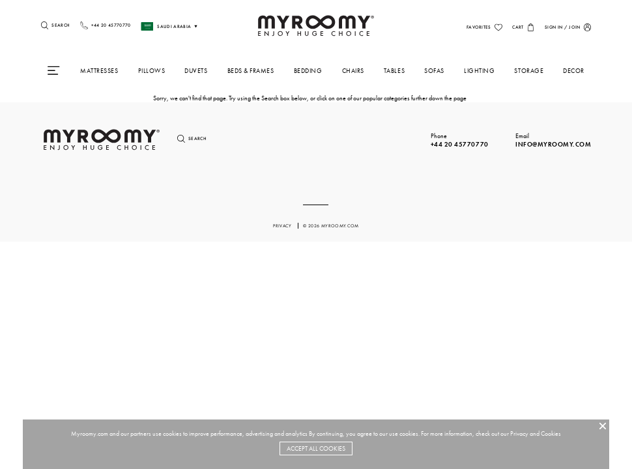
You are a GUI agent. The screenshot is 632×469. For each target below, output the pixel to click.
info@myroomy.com (553, 144)
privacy (283, 226)
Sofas (434, 70)
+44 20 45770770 (460, 144)
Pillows (151, 70)
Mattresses (99, 70)
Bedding (308, 70)
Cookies (551, 433)
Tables (394, 70)
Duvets (195, 70)
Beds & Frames (250, 70)
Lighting (479, 70)
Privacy (519, 433)
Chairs (353, 70)
